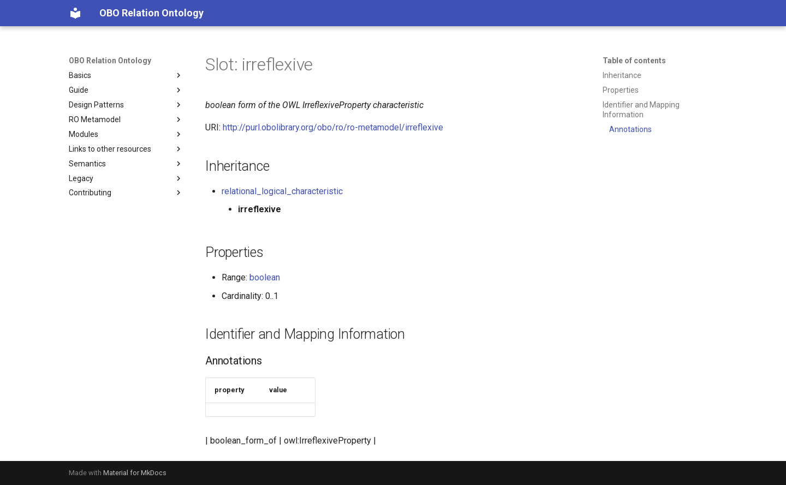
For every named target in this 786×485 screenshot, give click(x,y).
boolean (264, 277)
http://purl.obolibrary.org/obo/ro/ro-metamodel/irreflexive (333, 127)
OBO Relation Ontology (110, 60)
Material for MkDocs (134, 473)
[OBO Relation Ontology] (75, 13)
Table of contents (634, 60)
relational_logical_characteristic (282, 191)
